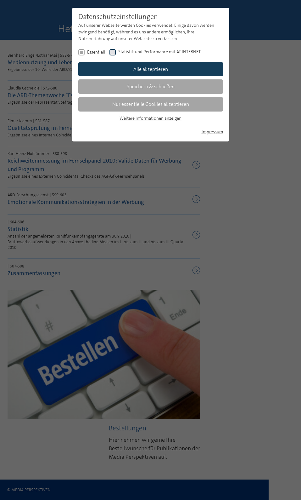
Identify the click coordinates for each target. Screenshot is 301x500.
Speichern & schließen (151, 86)
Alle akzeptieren (150, 69)
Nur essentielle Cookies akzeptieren (150, 104)
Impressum (212, 132)
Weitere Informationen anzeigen (150, 118)
